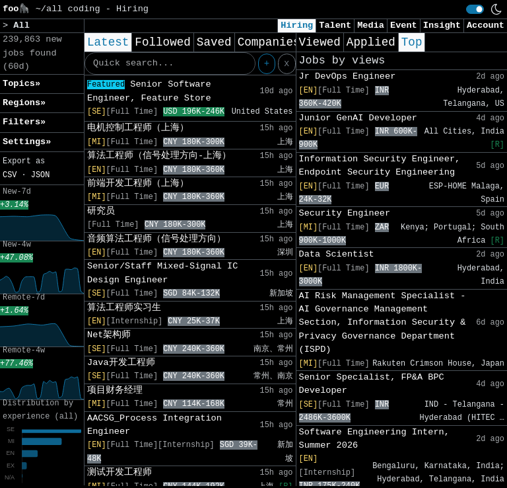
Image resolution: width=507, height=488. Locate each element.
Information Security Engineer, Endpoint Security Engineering (380, 165)
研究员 (101, 211)
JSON (40, 175)
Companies (269, 42)
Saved (214, 42)
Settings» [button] (27, 142)
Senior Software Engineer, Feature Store (149, 90)
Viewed (320, 42)
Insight (442, 25)
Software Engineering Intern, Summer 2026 (374, 438)
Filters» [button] (24, 122)
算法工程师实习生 (124, 308)
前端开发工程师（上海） (138, 183)
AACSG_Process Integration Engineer (154, 424)
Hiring (297, 25)
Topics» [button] (21, 84)
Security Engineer (345, 213)
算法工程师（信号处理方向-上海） (159, 156)
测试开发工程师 (119, 472)
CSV (10, 175)
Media (370, 25)
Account (485, 25)
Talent (335, 25)
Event (403, 25)
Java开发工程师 (121, 363)
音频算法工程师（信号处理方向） (156, 239)
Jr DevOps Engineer (347, 76)
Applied (371, 42)
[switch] (475, 9)
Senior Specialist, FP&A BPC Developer (371, 383)
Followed (162, 42)
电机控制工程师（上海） (138, 128)
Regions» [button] (24, 103)
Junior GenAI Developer (358, 118)
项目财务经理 (115, 390)
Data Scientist (336, 254)
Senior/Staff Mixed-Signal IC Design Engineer (162, 272)
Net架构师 (109, 335)
